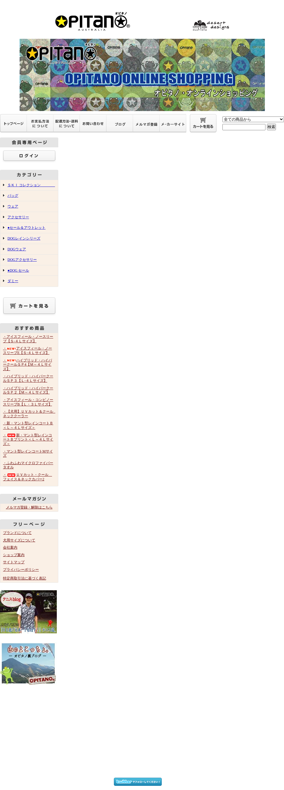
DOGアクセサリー (22, 260)
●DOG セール (18, 270)
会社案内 (10, 547)
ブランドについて (17, 533)
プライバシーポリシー (21, 569)
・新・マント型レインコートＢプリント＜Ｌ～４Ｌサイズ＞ (28, 439)
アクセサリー (18, 217)
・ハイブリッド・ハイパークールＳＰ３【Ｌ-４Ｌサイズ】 (28, 378)
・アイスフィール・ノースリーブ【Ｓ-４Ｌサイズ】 (28, 339)
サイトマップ (14, 562)
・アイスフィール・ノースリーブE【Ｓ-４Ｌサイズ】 (27, 350)
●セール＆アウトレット (26, 228)
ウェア (12, 206)
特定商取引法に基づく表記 (24, 578)
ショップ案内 (14, 555)
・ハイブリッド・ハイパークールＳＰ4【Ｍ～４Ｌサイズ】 (27, 364)
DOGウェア (16, 249)
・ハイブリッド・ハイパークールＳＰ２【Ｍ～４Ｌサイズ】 (28, 390)
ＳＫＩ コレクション (31, 185)
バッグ (12, 195)
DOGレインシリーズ (23, 238)
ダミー (12, 281)
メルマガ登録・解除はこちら (29, 507)
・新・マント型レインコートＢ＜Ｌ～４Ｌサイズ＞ (28, 425)
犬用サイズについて (19, 540)
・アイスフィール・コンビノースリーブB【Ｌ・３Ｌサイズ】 (28, 402)
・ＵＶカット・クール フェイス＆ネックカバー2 (27, 477)
